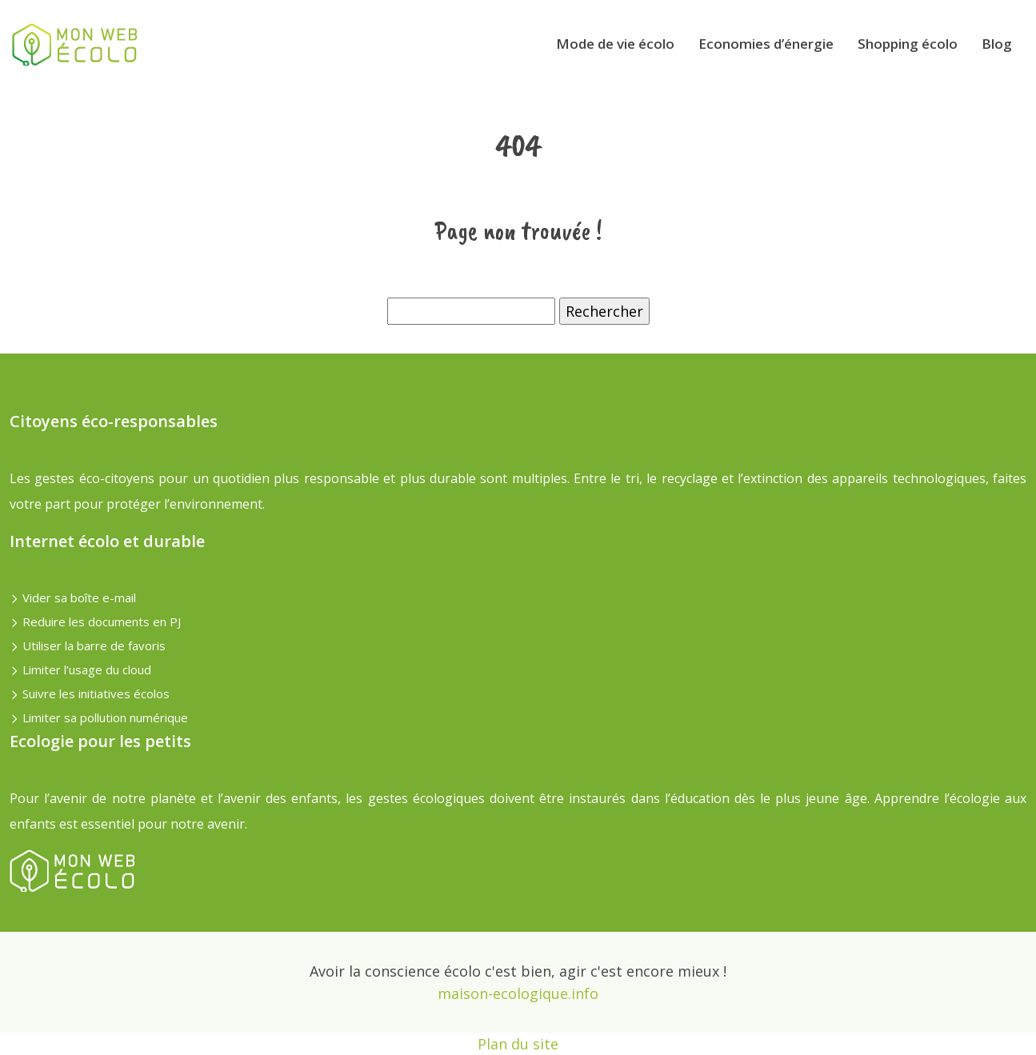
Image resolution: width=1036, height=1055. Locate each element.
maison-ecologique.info (518, 993)
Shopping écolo (908, 43)
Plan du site (518, 1043)
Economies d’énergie (766, 43)
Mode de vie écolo (615, 43)
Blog (997, 43)
